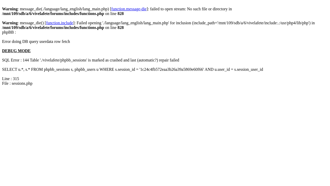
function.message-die (128, 9)
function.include (59, 23)
